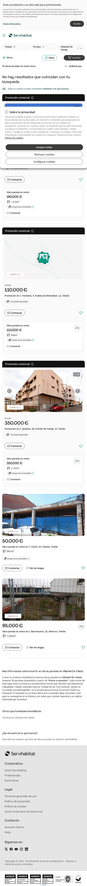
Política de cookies (14, 137)
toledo (10, 46)
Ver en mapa (36, 568)
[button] (9, 391)
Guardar (76, 57)
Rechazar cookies (44, 154)
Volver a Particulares (12, 23)
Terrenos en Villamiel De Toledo (18, 717)
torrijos (38, 46)
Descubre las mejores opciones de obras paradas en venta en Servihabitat (39, 739)
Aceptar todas (44, 147)
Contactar (16, 179)
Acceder (76, 23)
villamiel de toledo (70, 48)
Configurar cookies (44, 161)
